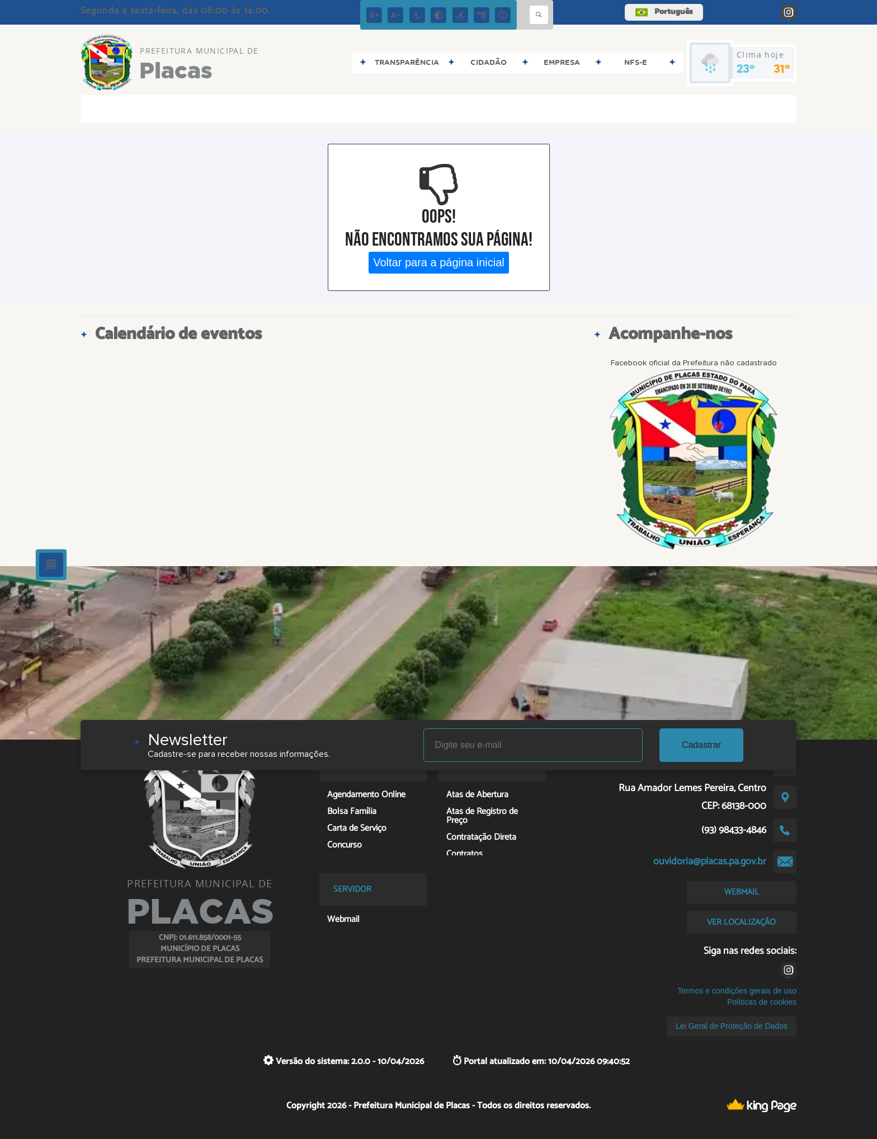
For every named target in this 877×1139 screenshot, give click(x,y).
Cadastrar (701, 745)
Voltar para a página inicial (438, 262)
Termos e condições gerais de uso (737, 990)
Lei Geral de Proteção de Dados (732, 1026)
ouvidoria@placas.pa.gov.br (709, 861)
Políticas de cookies (761, 1001)
